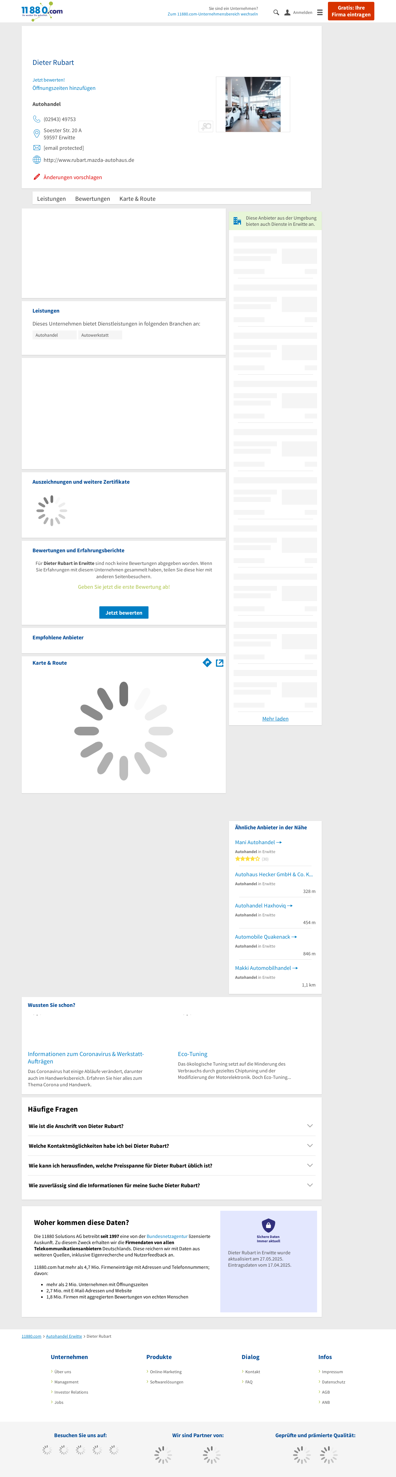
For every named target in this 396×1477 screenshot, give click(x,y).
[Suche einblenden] (278, 12)
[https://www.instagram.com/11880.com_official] (81, 1451)
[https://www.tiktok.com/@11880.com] (64, 1451)
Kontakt (252, 1371)
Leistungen (51, 198)
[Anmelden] (300, 12)
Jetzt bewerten (123, 612)
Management (66, 1382)
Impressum (332, 1371)
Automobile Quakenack (262, 936)
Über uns (62, 1371)
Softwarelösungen (166, 1382)
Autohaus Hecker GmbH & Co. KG (273, 874)
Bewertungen (92, 198)
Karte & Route (137, 198)
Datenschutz (333, 1382)
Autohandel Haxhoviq (260, 905)
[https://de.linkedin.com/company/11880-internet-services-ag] (114, 1451)
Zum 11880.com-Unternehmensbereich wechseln (213, 14)
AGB (326, 1392)
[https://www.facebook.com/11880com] (47, 1451)
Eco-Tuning (192, 1054)
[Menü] (322, 12)
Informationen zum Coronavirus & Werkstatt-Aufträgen (86, 1057)
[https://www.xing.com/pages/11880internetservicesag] (97, 1451)
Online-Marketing (166, 1371)
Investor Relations (71, 1392)
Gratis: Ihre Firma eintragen (351, 11)
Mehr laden (275, 718)
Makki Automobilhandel (263, 967)
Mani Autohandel (255, 842)
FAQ (248, 1382)
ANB (326, 1402)
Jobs (58, 1402)
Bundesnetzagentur (167, 1236)
